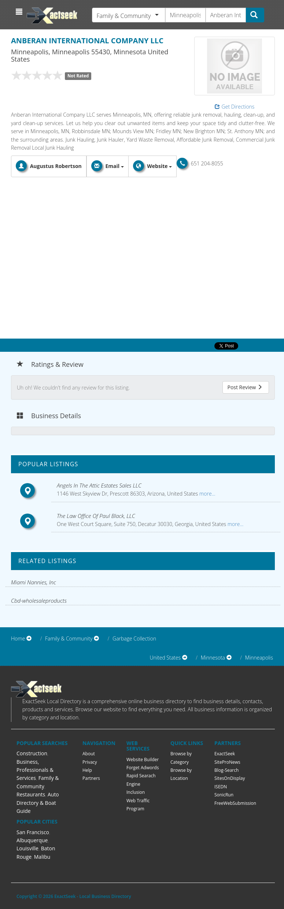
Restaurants (30, 794)
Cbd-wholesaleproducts (39, 600)
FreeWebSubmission (235, 803)
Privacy (89, 762)
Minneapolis (259, 657)
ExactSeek (224, 754)
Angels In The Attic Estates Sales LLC (99, 485)
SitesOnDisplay (229, 778)
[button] (20, 12)
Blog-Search (226, 770)
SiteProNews (227, 762)
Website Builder (142, 759)
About (88, 754)
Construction (31, 753)
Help (87, 770)
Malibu (42, 856)
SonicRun (223, 795)
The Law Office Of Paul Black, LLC (96, 515)
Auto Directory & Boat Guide (37, 802)
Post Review (244, 387)
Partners (91, 778)
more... (206, 493)
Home (18, 638)
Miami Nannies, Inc (33, 582)
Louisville (27, 848)
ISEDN (220, 787)
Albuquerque (32, 840)
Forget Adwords (142, 767)
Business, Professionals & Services (35, 770)
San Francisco (32, 832)
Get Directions (235, 106)
